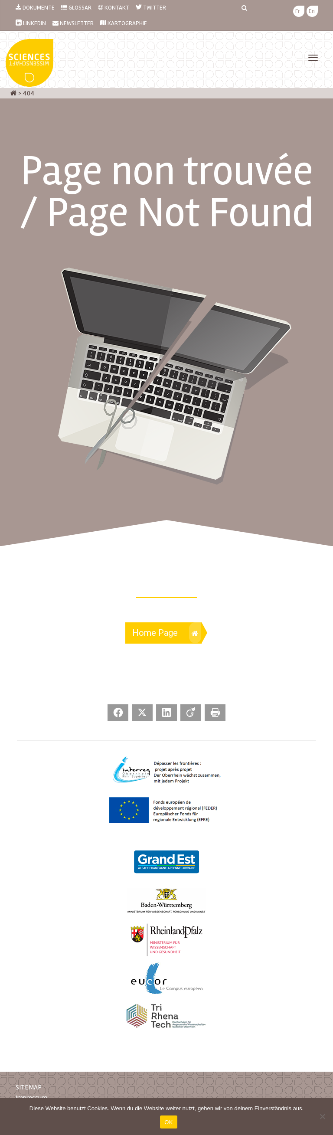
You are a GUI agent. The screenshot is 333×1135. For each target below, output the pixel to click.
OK (168, 1122)
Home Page (166, 632)
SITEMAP (29, 1087)
